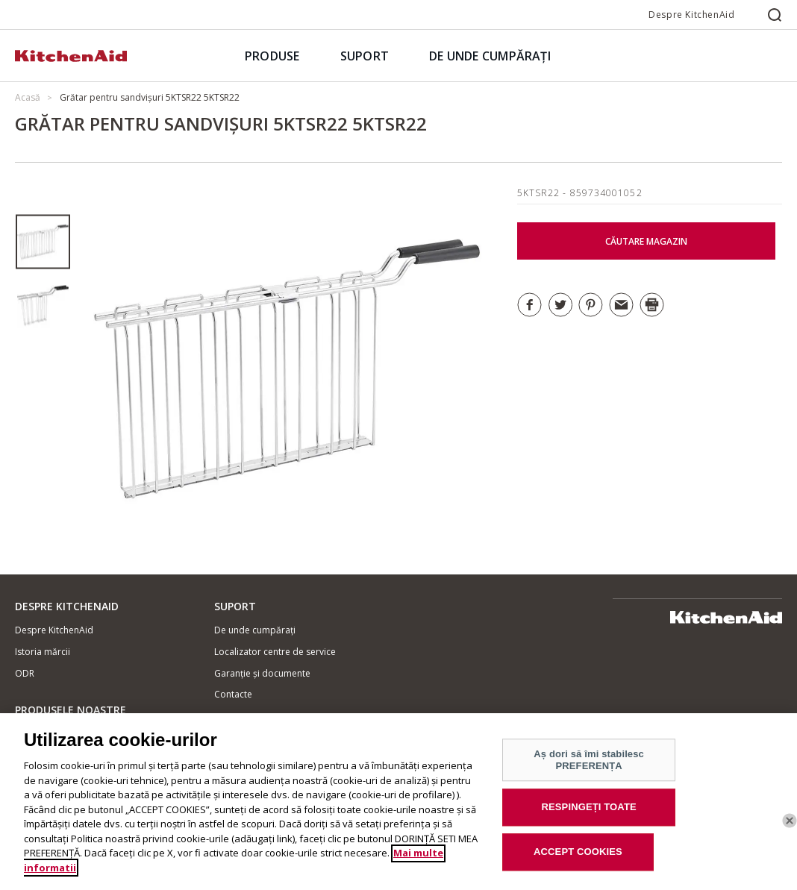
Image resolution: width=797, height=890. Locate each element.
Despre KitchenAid (691, 14)
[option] (43, 242)
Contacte (233, 694)
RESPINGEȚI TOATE (589, 814)
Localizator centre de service (275, 651)
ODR (24, 673)
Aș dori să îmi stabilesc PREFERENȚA (589, 767)
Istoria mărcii (42, 651)
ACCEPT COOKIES (578, 859)
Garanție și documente (262, 673)
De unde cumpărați (255, 630)
